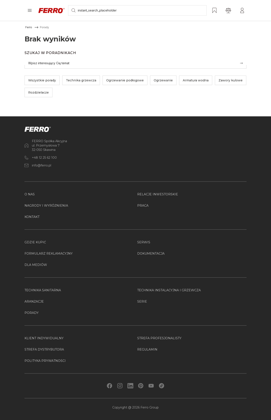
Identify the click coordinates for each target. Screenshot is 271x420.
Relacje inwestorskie (157, 194)
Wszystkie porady (42, 80)
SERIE (142, 301)
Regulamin (147, 349)
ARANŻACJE (34, 301)
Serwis (143, 242)
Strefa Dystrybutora (44, 349)
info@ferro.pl (41, 165)
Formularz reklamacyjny (48, 253)
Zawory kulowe (231, 80)
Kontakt (31, 217)
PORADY (31, 313)
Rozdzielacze (38, 92)
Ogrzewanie (163, 80)
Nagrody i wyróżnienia (46, 206)
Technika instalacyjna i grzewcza (169, 290)
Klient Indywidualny (44, 338)
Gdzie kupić (35, 242)
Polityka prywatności (45, 361)
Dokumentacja (151, 253)
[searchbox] (137, 10)
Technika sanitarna (42, 290)
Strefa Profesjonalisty (159, 338)
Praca (143, 206)
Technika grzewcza (81, 80)
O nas (29, 194)
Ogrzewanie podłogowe (125, 80)
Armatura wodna (196, 80)
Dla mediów (35, 265)
